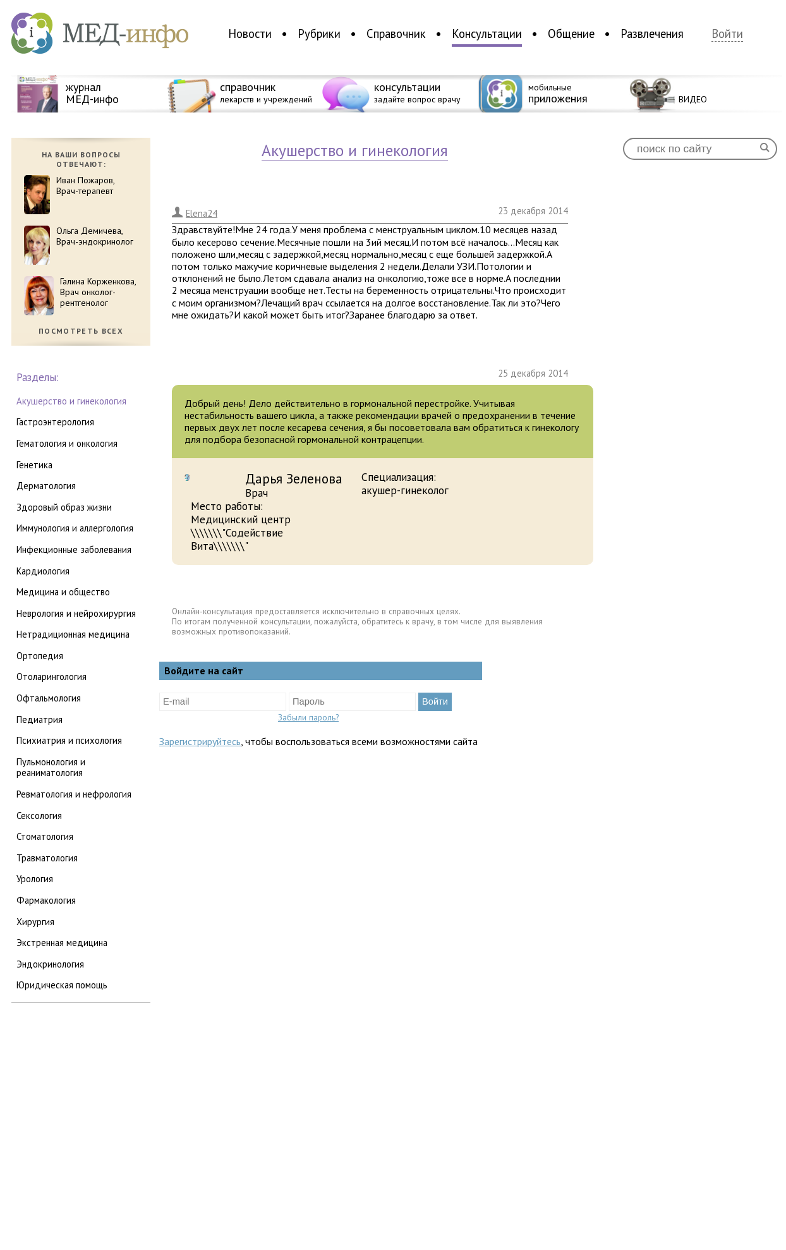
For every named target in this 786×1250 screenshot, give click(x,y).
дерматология (46, 486)
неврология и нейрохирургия (76, 613)
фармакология (46, 900)
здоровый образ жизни (64, 507)
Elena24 (201, 213)
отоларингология (51, 677)
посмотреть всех (81, 331)
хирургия (35, 922)
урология (34, 879)
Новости (250, 33)
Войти (727, 34)
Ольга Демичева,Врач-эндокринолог (94, 236)
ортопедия (39, 656)
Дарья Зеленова (293, 478)
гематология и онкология (67, 443)
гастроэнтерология (55, 422)
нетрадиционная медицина (73, 634)
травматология (47, 858)
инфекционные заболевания (73, 549)
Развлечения (652, 33)
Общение (571, 33)
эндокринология (50, 964)
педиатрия (39, 719)
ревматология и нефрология (73, 794)
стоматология (44, 836)
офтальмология (48, 698)
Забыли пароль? (308, 717)
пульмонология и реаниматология (50, 767)
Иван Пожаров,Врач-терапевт (85, 185)
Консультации (487, 33)
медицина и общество (63, 592)
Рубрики (319, 33)
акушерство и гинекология (71, 401)
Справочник (396, 33)
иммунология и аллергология (74, 528)
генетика (34, 465)
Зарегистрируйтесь (200, 741)
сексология (39, 816)
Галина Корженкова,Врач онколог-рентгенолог (98, 292)
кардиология (43, 571)
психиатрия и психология (69, 740)
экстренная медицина (61, 943)
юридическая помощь (61, 985)
